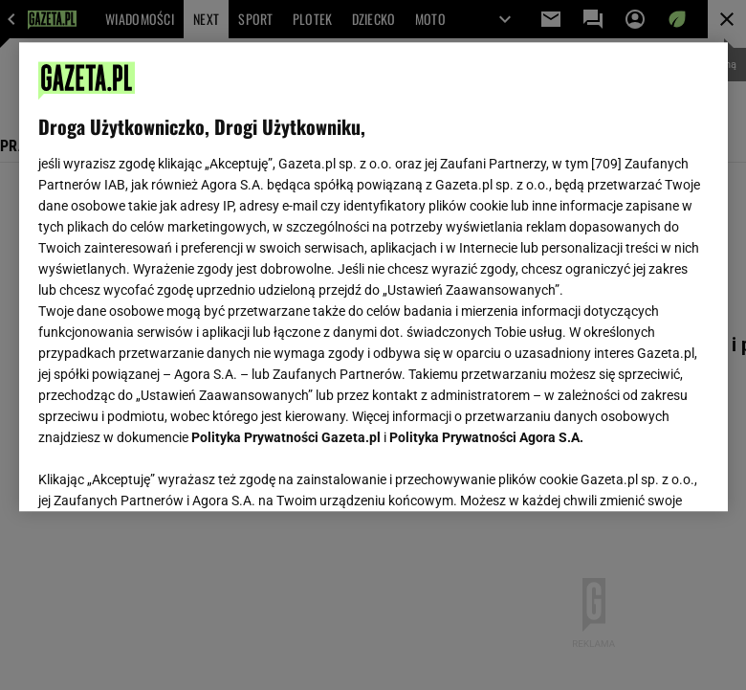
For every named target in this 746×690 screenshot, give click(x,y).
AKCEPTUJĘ (643, 473)
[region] (373, 276)
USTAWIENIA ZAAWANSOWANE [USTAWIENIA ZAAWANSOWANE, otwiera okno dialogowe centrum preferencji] (163, 472)
